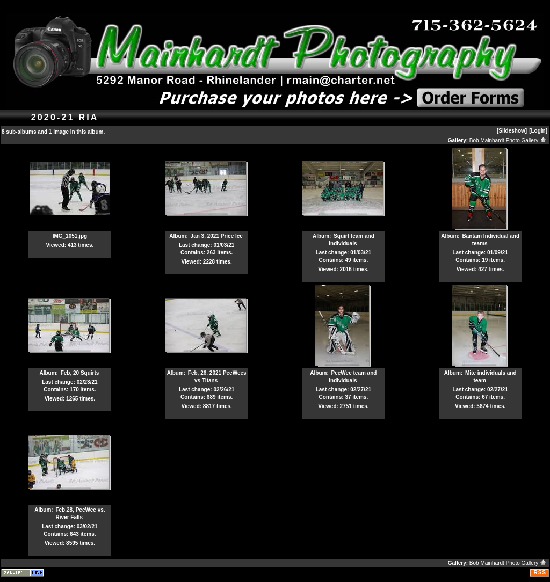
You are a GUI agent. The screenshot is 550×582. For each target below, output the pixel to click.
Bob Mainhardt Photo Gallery (508, 140)
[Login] (538, 131)
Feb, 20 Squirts (80, 373)
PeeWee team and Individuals (353, 376)
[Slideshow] (512, 131)
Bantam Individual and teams (490, 239)
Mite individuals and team (491, 376)
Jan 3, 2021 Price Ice (217, 236)
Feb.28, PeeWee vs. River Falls (80, 513)
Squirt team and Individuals (351, 239)
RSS (539, 573)
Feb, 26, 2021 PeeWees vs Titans (217, 376)
